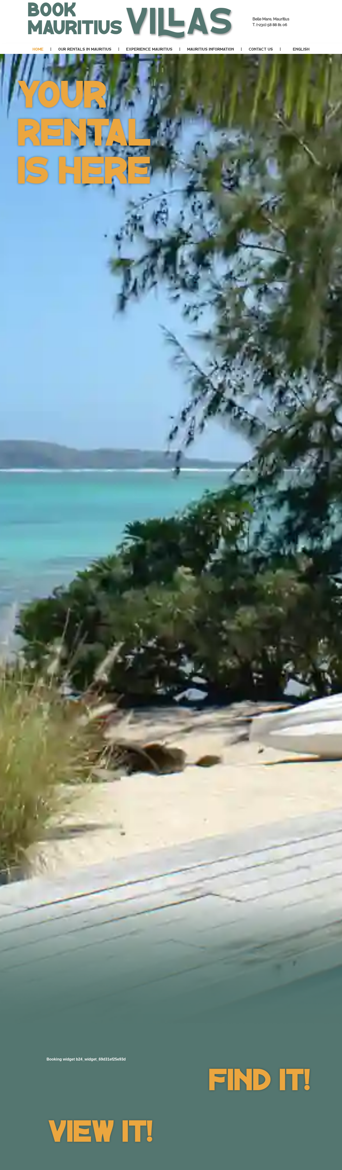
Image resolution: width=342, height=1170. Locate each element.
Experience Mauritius (149, 49)
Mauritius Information (210, 49)
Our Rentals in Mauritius (84, 49)
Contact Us (261, 49)
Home (38, 49)
